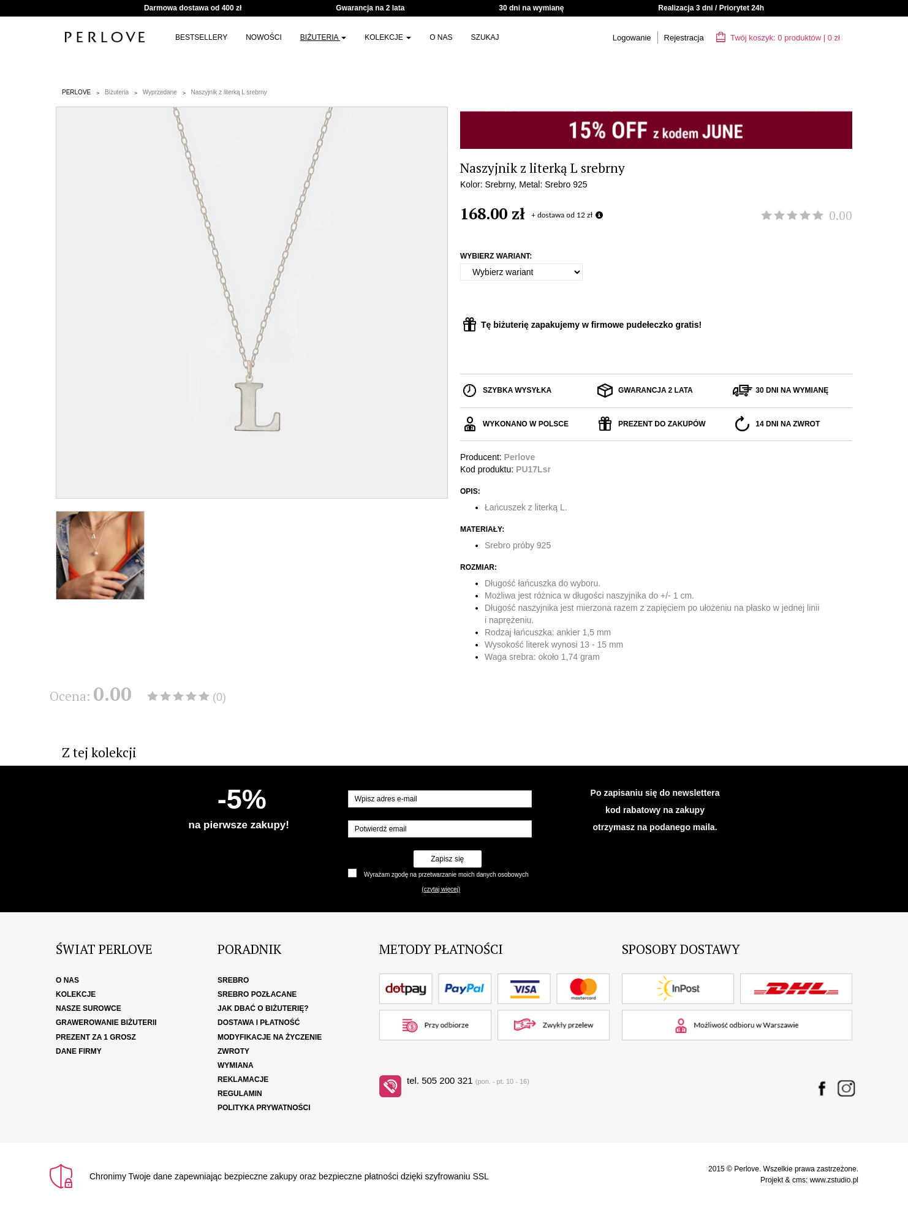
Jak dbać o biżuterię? (263, 1008)
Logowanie (632, 37)
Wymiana (236, 1065)
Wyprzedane (160, 92)
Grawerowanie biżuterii (106, 1022)
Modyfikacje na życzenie (270, 1037)
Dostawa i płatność (259, 1022)
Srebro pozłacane (257, 994)
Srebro (233, 980)
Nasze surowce (88, 1008)
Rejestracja (684, 37)
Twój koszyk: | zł (778, 37)
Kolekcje (388, 37)
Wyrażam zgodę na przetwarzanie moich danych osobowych (446, 874)
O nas (440, 37)
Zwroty (233, 1051)
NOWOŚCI (264, 37)
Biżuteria (323, 37)
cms (799, 1180)
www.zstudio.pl (834, 1180)
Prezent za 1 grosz (96, 1037)
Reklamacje (243, 1079)
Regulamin (240, 1093)
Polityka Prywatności (264, 1107)
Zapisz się (447, 859)
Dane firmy (79, 1051)
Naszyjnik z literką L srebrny (229, 92)
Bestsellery (201, 37)
